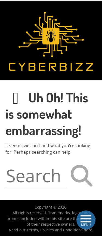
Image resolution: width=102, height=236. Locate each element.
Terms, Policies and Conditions (55, 229)
